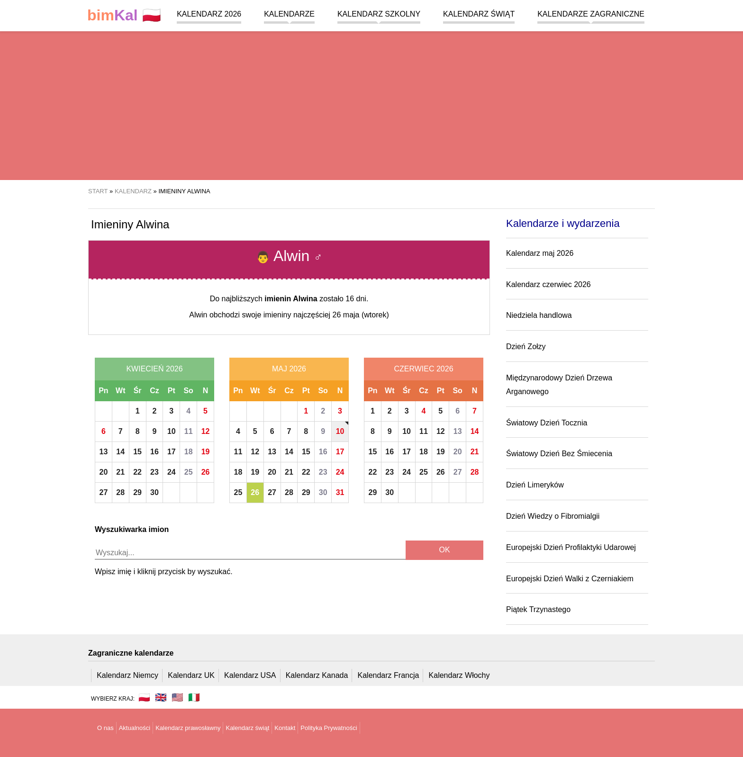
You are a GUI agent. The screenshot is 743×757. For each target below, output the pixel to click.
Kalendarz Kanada (317, 675)
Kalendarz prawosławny (187, 727)
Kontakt (284, 727)
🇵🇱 (124, 15)
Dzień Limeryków (535, 485)
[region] (371, 104)
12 (205, 431)
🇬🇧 (161, 697)
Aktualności (134, 727)
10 (171, 431)
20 (104, 472)
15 (137, 452)
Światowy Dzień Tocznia (546, 423)
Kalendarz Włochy (459, 675)
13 (104, 452)
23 (154, 472)
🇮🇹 (194, 697)
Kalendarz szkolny (378, 14)
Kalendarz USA (250, 675)
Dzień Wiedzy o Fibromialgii (552, 516)
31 (340, 492)
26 (205, 472)
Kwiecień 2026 (154, 369)
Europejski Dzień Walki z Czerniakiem (570, 579)
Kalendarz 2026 (209, 14)
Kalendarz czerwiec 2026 (548, 284)
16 (154, 452)
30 (154, 492)
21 (120, 472)
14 (120, 452)
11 (188, 431)
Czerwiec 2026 (423, 369)
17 (171, 452)
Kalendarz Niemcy (127, 675)
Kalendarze (289, 14)
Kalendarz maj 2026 (539, 253)
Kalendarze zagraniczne (590, 14)
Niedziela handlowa (539, 315)
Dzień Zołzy (526, 346)
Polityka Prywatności (328, 727)
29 (137, 492)
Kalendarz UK (191, 675)
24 (171, 472)
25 (188, 472)
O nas (105, 727)
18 (188, 452)
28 (120, 492)
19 (205, 452)
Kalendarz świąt (479, 14)
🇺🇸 (177, 697)
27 (104, 492)
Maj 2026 (289, 369)
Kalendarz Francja (388, 675)
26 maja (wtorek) (361, 315)
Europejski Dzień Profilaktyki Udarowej (571, 547)
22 (137, 472)
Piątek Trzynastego (538, 609)
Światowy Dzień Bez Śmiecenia (559, 454)
